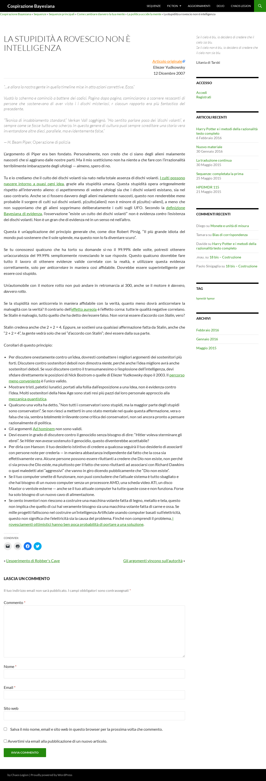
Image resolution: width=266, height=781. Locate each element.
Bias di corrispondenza (230, 235)
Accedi (201, 92)
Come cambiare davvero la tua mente (101, 14)
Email (9, 687)
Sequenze (154, 5)
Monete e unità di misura (229, 226)
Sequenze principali (61, 14)
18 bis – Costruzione (225, 257)
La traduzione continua (214, 160)
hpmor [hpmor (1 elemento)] (211, 298)
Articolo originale (167, 61)
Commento (14, 602)
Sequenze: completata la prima (219, 174)
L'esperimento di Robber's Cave (33, 560)
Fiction (172, 5)
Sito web (11, 708)
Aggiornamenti (199, 5)
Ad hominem (44, 428)
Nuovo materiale (209, 147)
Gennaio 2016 (207, 339)
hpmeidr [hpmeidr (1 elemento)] (201, 298)
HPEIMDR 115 (207, 187)
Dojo (220, 5)
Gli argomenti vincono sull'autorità (153, 560)
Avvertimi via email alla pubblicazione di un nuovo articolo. (57, 741)
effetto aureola (84, 309)
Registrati (203, 97)
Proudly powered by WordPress (51, 775)
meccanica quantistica (27, 398)
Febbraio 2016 (207, 330)
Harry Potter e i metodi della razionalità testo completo (226, 245)
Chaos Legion (241, 5)
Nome (10, 666)
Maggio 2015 (206, 348)
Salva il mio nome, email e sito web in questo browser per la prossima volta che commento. (86, 729)
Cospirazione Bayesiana (31, 6)
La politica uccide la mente (144, 14)
